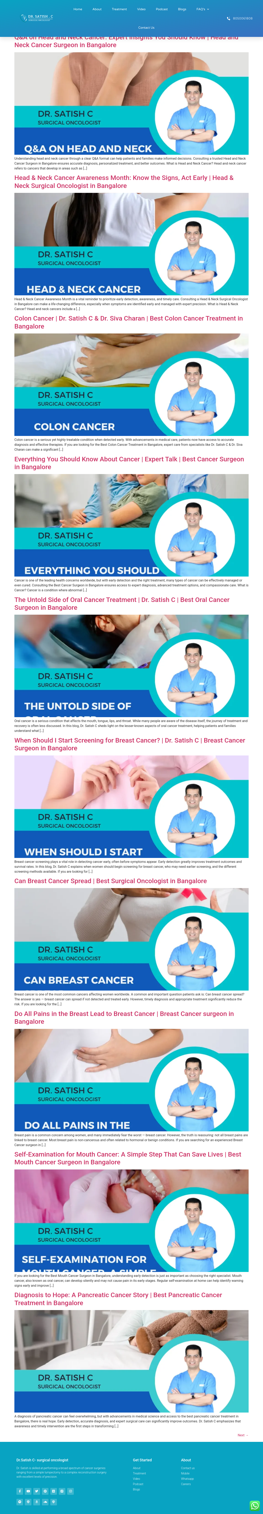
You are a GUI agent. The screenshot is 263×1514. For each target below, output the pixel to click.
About (97, 9)
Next (243, 1435)
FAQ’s (202, 9)
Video (141, 9)
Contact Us (146, 28)
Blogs (182, 9)
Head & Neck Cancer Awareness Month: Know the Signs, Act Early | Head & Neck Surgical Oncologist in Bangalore (124, 181)
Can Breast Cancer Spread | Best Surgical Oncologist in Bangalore (110, 881)
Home (77, 9)
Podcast (162, 9)
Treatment (119, 9)
